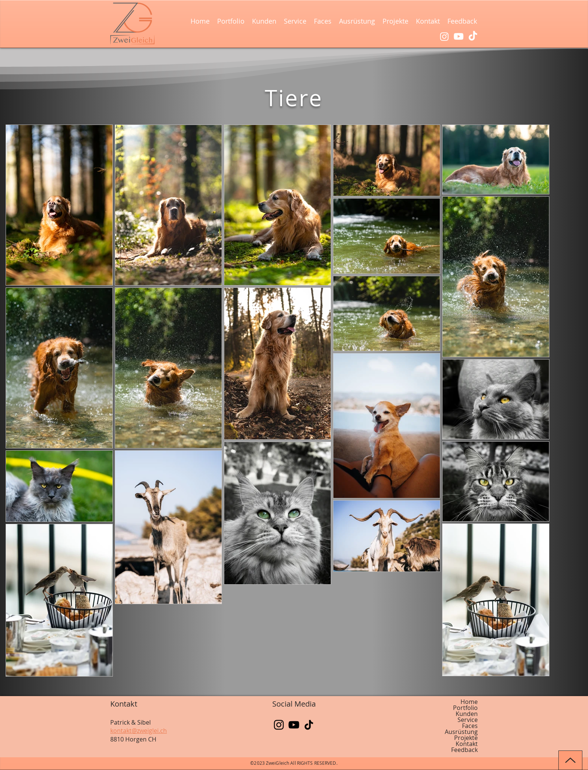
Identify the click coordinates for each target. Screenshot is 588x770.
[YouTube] (293, 724)
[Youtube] (458, 36)
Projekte (466, 738)
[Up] (570, 760)
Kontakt (467, 744)
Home (469, 702)
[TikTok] (472, 36)
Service (468, 720)
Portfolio (465, 708)
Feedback (464, 750)
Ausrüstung (461, 732)
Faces (470, 726)
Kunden (467, 714)
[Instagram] (444, 36)
